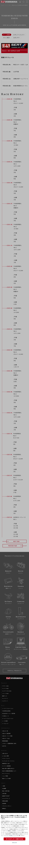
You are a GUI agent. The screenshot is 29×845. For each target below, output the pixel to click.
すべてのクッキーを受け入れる (14, 839)
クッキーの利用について (10, 835)
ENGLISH (14, 842)
